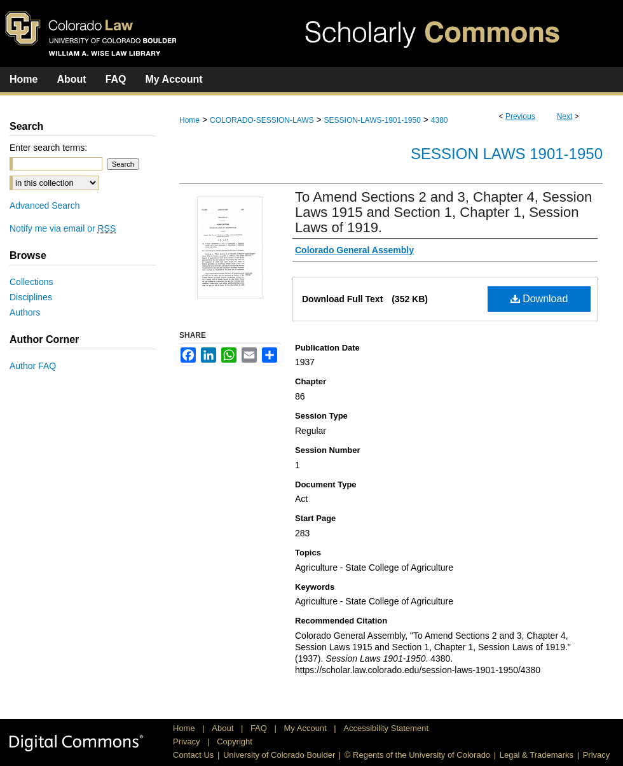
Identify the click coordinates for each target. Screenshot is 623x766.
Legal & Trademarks (536, 755)
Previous (520, 116)
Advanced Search (45, 205)
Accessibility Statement (385, 728)
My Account (306, 728)
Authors (25, 312)
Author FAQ (33, 366)
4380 (439, 120)
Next (565, 116)
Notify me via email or (63, 228)
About (224, 728)
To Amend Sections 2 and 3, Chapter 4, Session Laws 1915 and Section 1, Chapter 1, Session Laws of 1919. (443, 212)
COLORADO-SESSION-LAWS (262, 120)
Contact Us (193, 755)
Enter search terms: (48, 148)
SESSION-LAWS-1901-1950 (372, 120)
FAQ (260, 728)
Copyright (234, 741)
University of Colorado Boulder (279, 755)
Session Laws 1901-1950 (507, 153)
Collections (31, 282)
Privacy (187, 741)
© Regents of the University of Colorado (417, 755)
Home (189, 120)
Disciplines (31, 297)
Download (539, 298)
